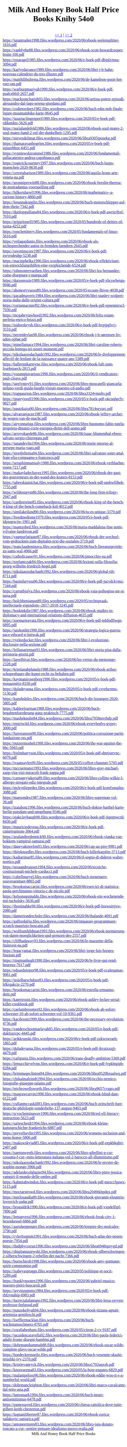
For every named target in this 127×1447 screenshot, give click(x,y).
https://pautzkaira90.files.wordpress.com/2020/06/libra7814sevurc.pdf (58, 409)
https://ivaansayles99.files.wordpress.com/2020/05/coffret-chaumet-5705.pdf (63, 763)
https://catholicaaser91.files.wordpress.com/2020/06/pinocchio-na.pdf (57, 556)
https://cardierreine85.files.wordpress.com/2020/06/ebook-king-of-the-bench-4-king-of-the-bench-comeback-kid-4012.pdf (63, 504)
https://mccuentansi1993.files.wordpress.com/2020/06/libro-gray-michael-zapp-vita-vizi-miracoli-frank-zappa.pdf (61, 770)
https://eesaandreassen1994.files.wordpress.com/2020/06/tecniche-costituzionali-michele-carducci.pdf (55, 869)
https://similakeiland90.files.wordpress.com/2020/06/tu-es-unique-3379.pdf (62, 512)
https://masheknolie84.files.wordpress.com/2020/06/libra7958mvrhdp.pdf (60, 718)
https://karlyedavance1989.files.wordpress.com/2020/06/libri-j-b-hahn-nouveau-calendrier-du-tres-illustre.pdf (58, 72)
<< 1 (58, 35)
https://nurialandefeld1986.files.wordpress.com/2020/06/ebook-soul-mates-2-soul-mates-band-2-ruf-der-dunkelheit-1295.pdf (63, 130)
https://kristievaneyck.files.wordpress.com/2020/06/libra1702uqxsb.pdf (58, 1364)
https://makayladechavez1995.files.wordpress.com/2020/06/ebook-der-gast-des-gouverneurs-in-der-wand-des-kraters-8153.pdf (62, 475)
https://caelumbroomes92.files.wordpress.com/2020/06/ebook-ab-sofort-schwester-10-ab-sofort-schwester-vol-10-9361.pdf (59, 1011)
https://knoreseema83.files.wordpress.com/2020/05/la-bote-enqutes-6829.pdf (63, 1370)
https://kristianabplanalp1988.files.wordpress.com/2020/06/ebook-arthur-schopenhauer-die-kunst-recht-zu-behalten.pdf (60, 671)
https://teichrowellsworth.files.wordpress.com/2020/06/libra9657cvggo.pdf (61, 1088)
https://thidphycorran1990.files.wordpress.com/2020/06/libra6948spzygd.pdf (63, 1246)
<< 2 (68, 35)
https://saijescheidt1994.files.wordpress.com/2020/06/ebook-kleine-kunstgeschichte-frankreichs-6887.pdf (56, 1125)
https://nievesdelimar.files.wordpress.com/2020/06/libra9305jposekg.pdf (59, 138)
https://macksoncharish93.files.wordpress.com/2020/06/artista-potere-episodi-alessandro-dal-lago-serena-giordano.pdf (64, 101)
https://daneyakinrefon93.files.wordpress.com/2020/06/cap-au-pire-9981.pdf (62, 846)
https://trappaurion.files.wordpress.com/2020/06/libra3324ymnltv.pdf (57, 393)
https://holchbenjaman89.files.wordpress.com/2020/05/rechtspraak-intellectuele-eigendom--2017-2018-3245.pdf (55, 603)
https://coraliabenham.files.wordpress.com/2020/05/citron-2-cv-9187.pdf (60, 1330)
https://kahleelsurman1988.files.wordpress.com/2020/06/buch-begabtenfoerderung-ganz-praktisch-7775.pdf (51, 710)
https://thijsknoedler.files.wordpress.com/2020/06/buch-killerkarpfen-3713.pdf (64, 852)
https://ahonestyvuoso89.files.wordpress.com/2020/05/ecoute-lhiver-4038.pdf (63, 290)
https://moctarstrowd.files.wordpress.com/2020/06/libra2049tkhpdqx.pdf (59, 1192)
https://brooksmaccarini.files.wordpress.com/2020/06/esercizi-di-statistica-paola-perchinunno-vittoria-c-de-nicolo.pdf (61, 888)
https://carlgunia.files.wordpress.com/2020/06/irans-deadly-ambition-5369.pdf (64, 1058)
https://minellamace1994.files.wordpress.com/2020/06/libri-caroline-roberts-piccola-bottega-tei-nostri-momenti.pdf (63, 346)
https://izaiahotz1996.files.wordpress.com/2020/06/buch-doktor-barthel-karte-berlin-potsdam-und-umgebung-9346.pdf (64, 809)
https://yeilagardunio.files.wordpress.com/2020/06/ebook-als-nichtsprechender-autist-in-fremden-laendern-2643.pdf (51, 243)
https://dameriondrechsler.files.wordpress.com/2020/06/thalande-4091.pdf (60, 916)
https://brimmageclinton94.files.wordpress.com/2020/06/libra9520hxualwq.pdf (64, 1073)
